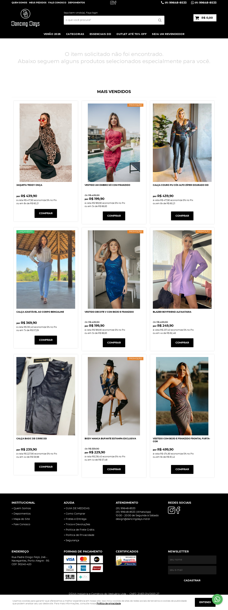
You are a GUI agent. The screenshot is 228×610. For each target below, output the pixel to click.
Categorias (75, 34)
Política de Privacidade (80, 535)
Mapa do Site (22, 519)
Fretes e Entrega (76, 519)
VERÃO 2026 (52, 34)
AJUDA (69, 502)
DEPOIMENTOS (76, 3)
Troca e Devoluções (78, 524)
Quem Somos (19, 3)
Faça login (92, 13)
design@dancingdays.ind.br (133, 519)
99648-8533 (175, 2)
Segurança (72, 540)
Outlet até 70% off (131, 34)
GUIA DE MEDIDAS (78, 508)
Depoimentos (22, 514)
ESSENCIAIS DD (100, 34)
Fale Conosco (57, 3)
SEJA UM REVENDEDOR (168, 34)
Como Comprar (75, 514)
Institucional (23, 502)
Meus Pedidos (37, 3)
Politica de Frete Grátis (80, 530)
